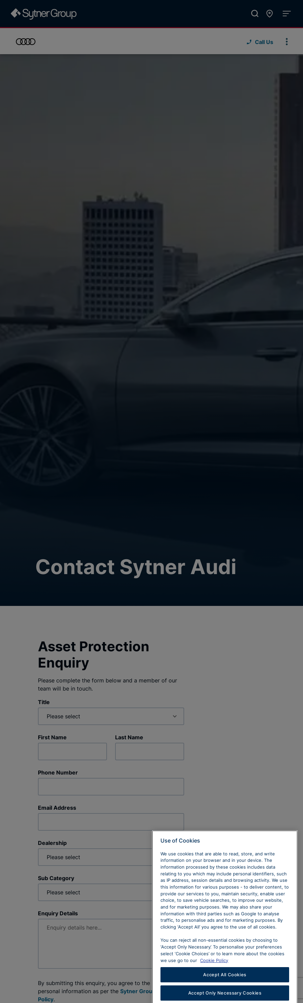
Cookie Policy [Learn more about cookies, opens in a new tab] (214, 977)
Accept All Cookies (224, 991)
